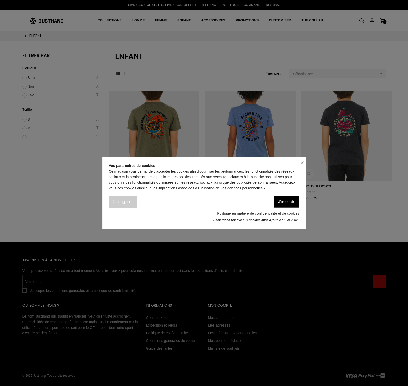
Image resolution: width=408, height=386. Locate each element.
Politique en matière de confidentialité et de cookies (258, 213)
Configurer (123, 201)
